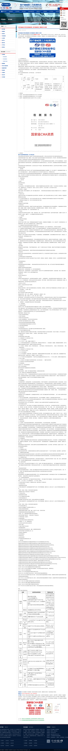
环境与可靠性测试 (5, 65)
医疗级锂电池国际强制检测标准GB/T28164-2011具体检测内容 (33, 720)
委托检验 (51, 19)
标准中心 (3, 40)
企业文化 (7, 740)
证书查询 (30, 745)
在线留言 (12, 745)
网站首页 (4, 11)
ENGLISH (62, 1)
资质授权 (25, 743)
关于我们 (51, 11)
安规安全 (3, 33)
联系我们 (58, 11)
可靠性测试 (4, 35)
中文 (66, 1)
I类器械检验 (5, 56)
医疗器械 (3, 29)
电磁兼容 (11, 11)
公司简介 (2, 740)
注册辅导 (62, 15)
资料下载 (25, 745)
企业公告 (12, 743)
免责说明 (55, 749)
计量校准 (3, 72)
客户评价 (7, 745)
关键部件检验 (5, 61)
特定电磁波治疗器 (57, 19)
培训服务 (3, 70)
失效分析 (3, 74)
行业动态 (7, 743)
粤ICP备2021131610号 (64, 749)
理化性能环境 (31, 11)
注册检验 (45, 11)
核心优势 (12, 740)
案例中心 (38, 11)
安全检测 (17, 11)
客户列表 (2, 745)
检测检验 (3, 63)
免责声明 (35, 745)
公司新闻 (2, 743)
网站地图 (58, 749)
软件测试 (24, 11)
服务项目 (3, 42)
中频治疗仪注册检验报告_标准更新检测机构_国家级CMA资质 (33, 718)
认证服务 (3, 38)
